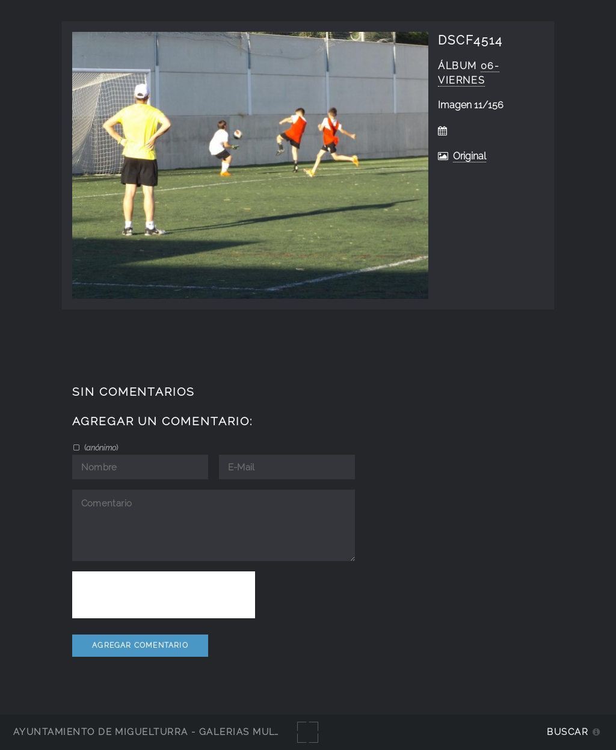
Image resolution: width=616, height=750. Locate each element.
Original (469, 156)
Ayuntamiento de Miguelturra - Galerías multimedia (164, 732)
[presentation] (163, 594)
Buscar (567, 732)
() (100, 447)
